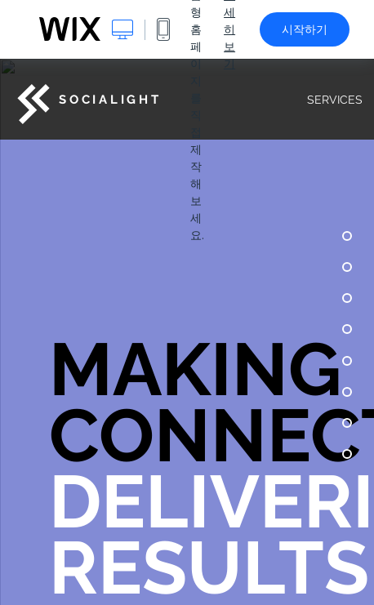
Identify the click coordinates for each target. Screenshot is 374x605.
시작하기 (304, 29)
